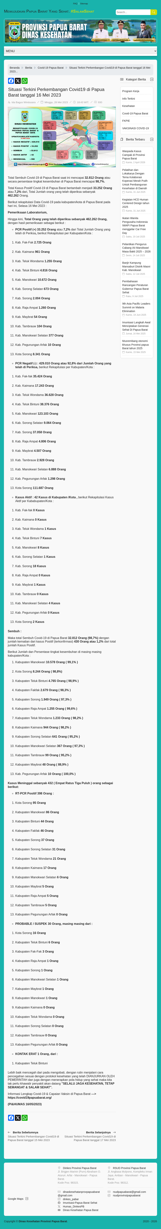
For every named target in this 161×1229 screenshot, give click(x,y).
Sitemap (84, 3)
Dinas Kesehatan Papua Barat (80, 1210)
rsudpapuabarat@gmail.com (129, 1191)
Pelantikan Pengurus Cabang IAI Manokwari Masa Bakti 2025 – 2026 (136, 248)
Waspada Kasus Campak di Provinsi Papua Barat (133, 155)
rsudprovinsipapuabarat (126, 1195)
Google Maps (18, 1198)
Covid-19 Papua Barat (51, 67)
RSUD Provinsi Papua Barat (129, 1168)
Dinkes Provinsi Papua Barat (79, 1168)
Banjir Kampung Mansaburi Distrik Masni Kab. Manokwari (136, 266)
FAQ (75, 3)
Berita (28, 67)
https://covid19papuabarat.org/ (30, 1097)
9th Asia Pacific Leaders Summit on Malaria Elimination (136, 307)
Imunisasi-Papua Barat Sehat (80, 1202)
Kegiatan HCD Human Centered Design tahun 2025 (135, 203)
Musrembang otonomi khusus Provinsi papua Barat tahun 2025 (135, 344)
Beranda (15, 67)
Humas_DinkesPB (73, 1206)
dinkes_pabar (71, 1199)
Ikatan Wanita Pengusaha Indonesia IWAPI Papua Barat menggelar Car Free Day (135, 225)
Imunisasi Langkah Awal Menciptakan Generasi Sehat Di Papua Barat (136, 326)
